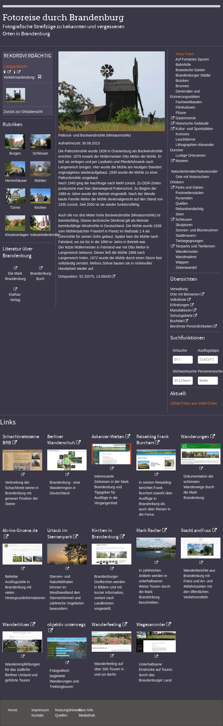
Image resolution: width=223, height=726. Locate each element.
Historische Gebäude (192, 123)
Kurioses (182, 134)
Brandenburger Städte (193, 75)
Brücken (182, 81)
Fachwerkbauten (189, 102)
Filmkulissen (185, 107)
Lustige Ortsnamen (190, 155)
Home (12, 710)
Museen (182, 161)
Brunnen (182, 86)
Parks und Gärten (189, 187)
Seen (180, 214)
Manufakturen (181, 310)
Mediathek (87, 715)
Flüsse (181, 113)
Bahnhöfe (183, 65)
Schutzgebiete (181, 316)
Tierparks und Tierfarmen (195, 246)
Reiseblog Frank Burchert (152, 440)
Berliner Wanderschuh (61, 440)
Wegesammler (150, 624)
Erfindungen (179, 305)
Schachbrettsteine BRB (21, 440)
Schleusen (184, 219)
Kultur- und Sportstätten (194, 129)
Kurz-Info (86, 710)
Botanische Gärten (190, 70)
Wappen (182, 262)
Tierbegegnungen (189, 241)
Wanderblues (16, 624)
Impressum (40, 710)
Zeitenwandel (186, 267)
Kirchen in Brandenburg (105, 533)
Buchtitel (177, 321)
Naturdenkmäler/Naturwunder (194, 171)
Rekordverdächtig (189, 209)
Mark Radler (148, 530)
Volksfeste (178, 300)
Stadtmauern (186, 235)
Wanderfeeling (106, 624)
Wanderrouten (187, 251)
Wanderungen (195, 437)
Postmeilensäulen (190, 193)
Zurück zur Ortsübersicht (23, 112)
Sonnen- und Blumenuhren (197, 230)
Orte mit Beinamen (185, 294)
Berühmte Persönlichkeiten (191, 326)
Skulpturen (184, 225)
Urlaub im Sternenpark (59, 533)
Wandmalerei (186, 257)
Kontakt (37, 715)
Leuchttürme (185, 139)
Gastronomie (186, 118)
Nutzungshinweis (68, 710)
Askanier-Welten (108, 437)
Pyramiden (184, 198)
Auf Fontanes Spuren (192, 59)
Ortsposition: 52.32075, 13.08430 (84, 276)
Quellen (182, 203)
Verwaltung (179, 289)
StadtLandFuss (196, 530)
